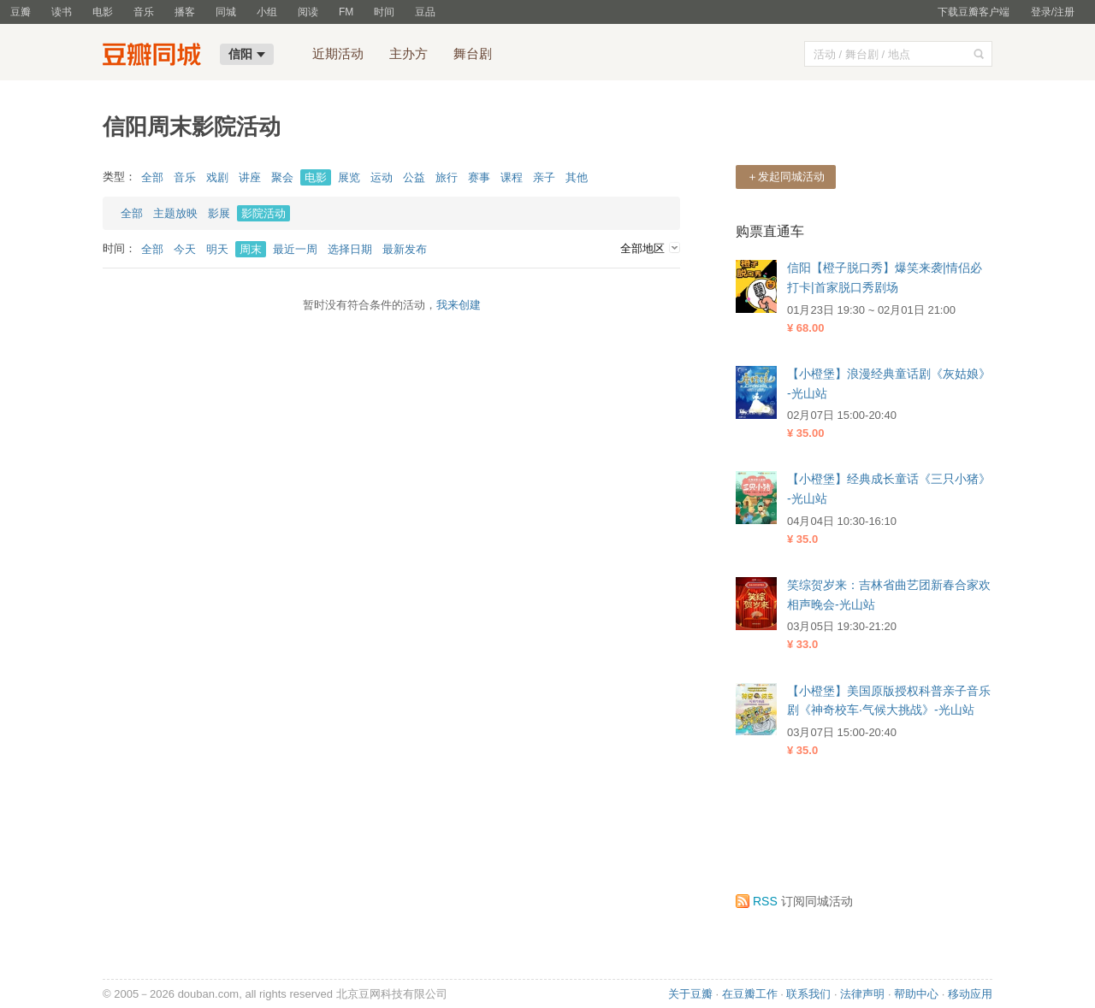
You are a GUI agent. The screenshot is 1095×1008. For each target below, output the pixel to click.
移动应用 (970, 993)
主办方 (408, 53)
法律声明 (862, 993)
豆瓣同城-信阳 (156, 56)
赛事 (479, 177)
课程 (511, 177)
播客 (185, 12)
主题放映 (175, 213)
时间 (384, 12)
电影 (102, 12)
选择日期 (350, 249)
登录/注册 (1052, 12)
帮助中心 (916, 993)
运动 (381, 177)
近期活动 (338, 53)
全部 (152, 177)
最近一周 (295, 249)
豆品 (425, 12)
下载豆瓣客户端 (973, 12)
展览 (349, 177)
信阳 (246, 54)
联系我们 (808, 993)
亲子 (544, 177)
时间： (119, 248)
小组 (267, 12)
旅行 (446, 177)
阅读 (308, 12)
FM (346, 12)
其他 (576, 177)
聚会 (282, 177)
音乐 (143, 12)
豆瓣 (20, 12)
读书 (61, 12)
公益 (414, 177)
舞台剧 (472, 53)
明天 (217, 249)
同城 (226, 12)
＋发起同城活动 (786, 176)
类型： (119, 176)
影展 (219, 213)
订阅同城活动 (794, 901)
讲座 (250, 177)
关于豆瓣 (690, 993)
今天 (185, 249)
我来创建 (458, 304)
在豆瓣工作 (750, 993)
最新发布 (404, 249)
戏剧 (217, 177)
